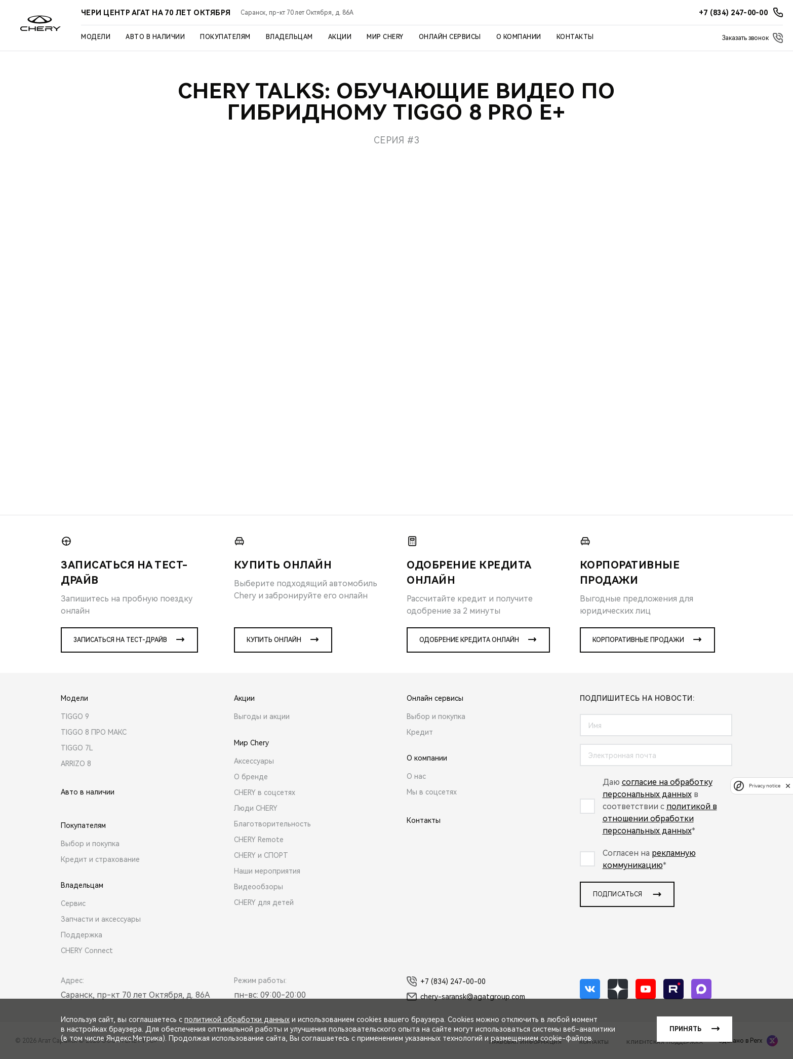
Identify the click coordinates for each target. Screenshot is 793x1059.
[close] (788, 785)
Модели (95, 37)
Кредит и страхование (100, 859)
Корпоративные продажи (638, 640)
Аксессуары (254, 761)
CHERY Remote (259, 840)
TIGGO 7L (77, 748)
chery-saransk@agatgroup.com (466, 997)
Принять (685, 1029)
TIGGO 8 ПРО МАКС (94, 732)
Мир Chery (385, 37)
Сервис (73, 903)
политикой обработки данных (237, 1019)
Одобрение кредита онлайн (469, 640)
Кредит (420, 732)
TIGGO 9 (75, 716)
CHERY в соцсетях (264, 792)
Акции (340, 37)
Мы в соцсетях (432, 792)
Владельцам (289, 37)
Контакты (575, 37)
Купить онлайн (274, 640)
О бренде (251, 777)
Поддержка (81, 935)
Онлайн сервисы (450, 37)
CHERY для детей (264, 902)
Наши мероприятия (267, 871)
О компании (518, 37)
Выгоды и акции (262, 716)
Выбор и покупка (90, 844)
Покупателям (225, 37)
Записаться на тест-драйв (120, 640)
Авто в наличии (155, 37)
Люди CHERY (255, 808)
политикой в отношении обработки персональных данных (660, 819)
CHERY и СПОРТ (261, 855)
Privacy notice (764, 785)
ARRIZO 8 (76, 764)
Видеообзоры (258, 887)
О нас (416, 776)
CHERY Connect (87, 951)
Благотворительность (272, 824)
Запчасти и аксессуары (101, 919)
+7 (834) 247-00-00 (446, 981)
